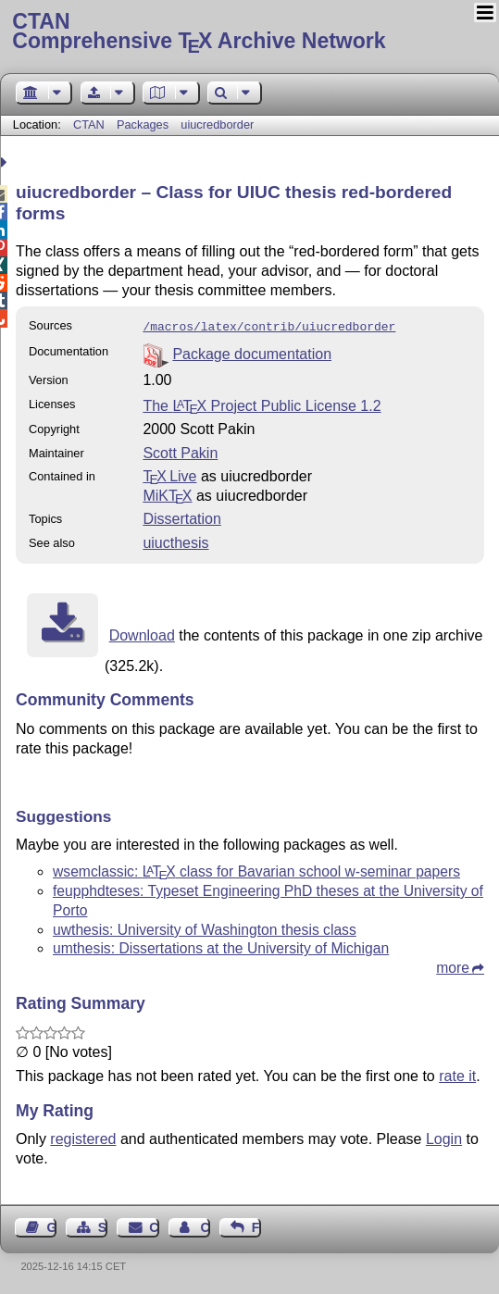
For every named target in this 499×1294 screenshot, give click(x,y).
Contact (153, 1225)
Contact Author (204, 1225)
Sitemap (102, 1225)
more (452, 966)
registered (83, 1137)
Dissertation (181, 517)
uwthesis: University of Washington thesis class (204, 928)
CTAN (89, 124)
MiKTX (167, 494)
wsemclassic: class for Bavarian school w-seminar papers (256, 869)
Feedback (256, 1225)
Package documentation (251, 352)
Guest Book (51, 1225)
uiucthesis (175, 541)
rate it (457, 1074)
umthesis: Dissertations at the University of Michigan (221, 946)
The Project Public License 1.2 (261, 404)
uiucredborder (217, 124)
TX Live (169, 474)
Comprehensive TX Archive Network (249, 32)
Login (444, 1137)
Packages (144, 124)
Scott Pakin (180, 451)
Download (142, 633)
